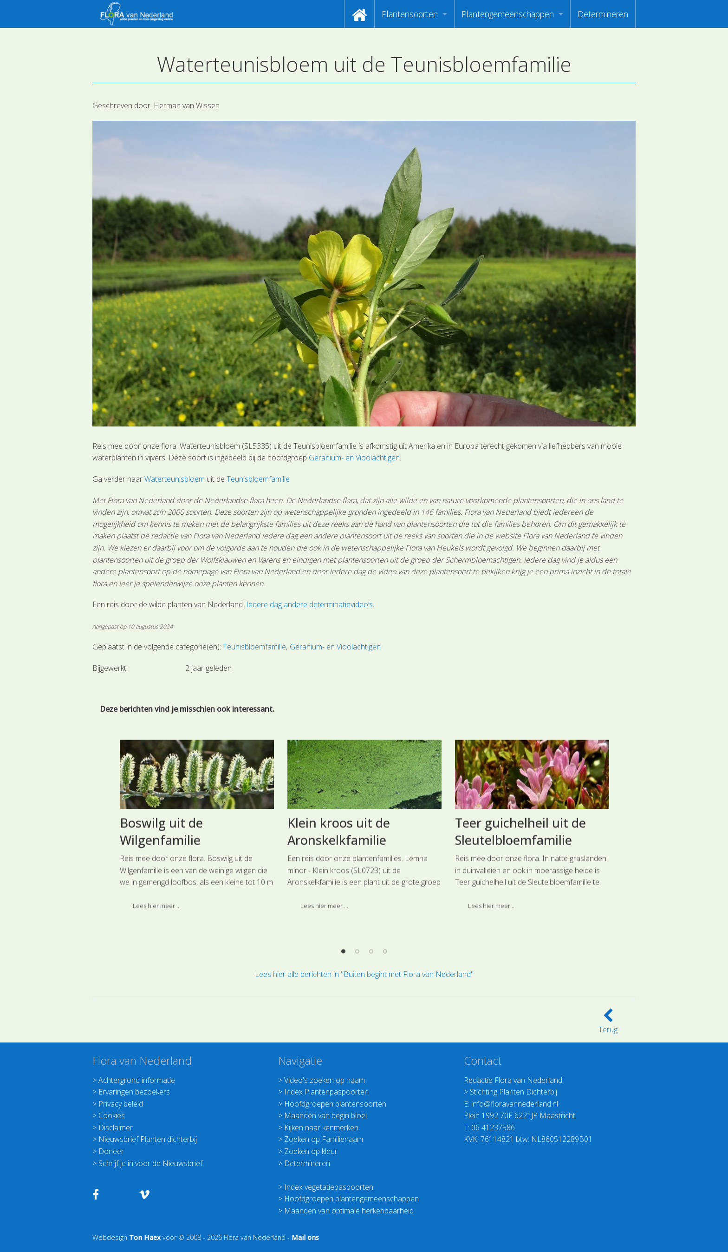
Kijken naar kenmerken (321, 1127)
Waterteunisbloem (174, 479)
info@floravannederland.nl (514, 1104)
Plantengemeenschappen (508, 14)
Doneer (111, 1151)
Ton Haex (145, 1237)
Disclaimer (115, 1127)
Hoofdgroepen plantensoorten (335, 1104)
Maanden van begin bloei (325, 1115)
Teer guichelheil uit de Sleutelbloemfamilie (520, 927)
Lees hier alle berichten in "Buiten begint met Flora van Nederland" (364, 974)
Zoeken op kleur (311, 1151)
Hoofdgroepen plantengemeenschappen (351, 1198)
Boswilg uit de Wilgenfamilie (161, 927)
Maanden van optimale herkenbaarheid (349, 1211)
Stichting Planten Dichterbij (513, 1092)
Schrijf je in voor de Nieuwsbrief (150, 1163)
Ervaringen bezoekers (134, 1092)
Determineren (603, 14)
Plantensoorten (410, 14)
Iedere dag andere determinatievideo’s (309, 604)
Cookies (111, 1115)
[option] (196, 924)
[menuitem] (359, 14)
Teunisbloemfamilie (258, 479)
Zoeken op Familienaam (323, 1139)
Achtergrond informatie (136, 1080)
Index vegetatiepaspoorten (328, 1187)
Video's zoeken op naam (324, 1080)
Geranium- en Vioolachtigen (354, 457)
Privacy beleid (120, 1104)
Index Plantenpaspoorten (326, 1092)
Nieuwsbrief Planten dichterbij (147, 1139)
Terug (608, 1024)
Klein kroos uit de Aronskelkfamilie (338, 927)
